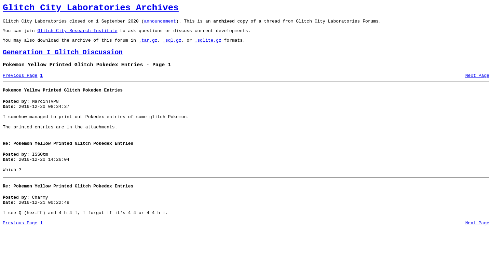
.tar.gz (148, 45)
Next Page (477, 84)
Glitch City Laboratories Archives (91, 9)
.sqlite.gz (208, 45)
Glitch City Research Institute (77, 34)
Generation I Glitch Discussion (63, 58)
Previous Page (20, 84)
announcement (160, 24)
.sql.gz (172, 45)
